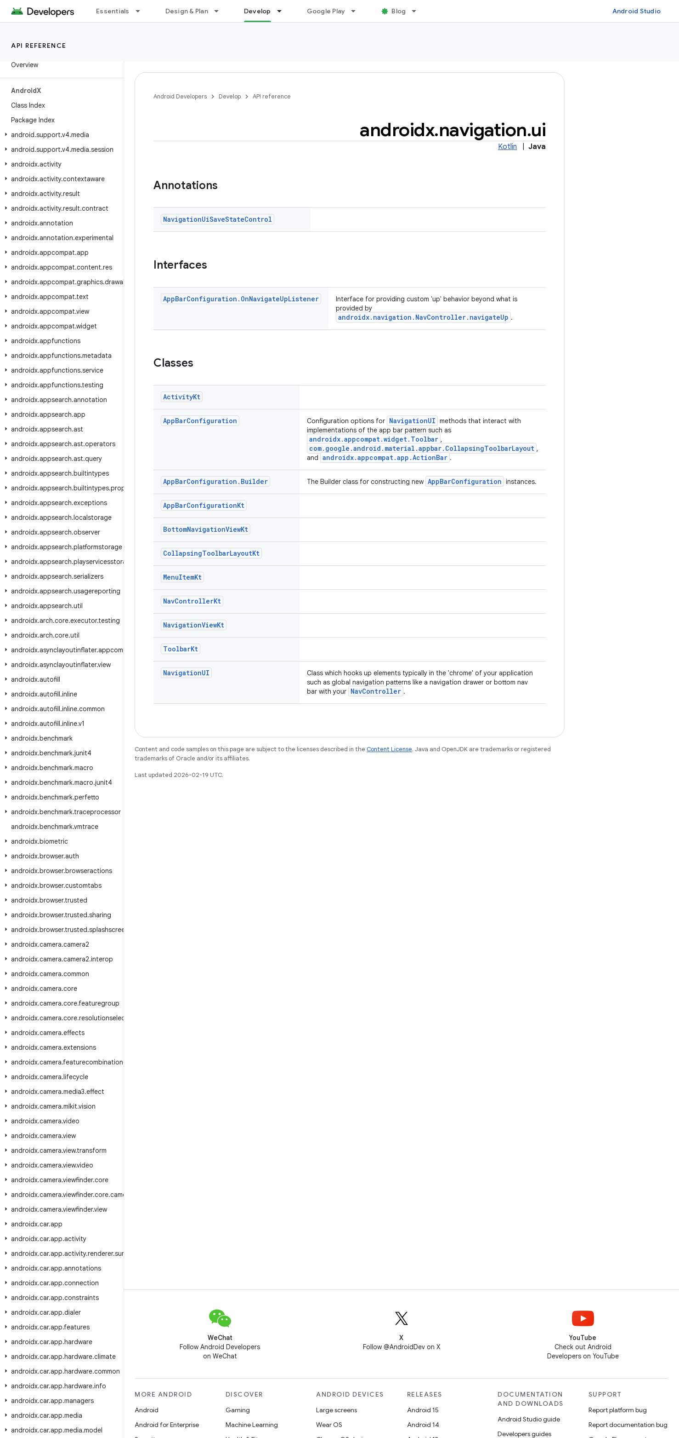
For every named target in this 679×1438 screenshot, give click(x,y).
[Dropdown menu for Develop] (283, 11)
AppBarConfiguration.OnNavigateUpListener (241, 298)
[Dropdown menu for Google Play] (357, 11)
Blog (398, 11)
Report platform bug (617, 1410)
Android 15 (423, 1410)
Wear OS (329, 1425)
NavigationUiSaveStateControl (217, 219)
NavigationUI (412, 420)
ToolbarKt (180, 648)
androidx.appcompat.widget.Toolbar (373, 439)
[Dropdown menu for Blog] (418, 11)
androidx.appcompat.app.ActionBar (385, 457)
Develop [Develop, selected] (257, 11)
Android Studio (636, 11)
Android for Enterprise (167, 1425)
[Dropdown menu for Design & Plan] (220, 11)
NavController (376, 691)
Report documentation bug (628, 1425)
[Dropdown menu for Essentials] (142, 11)
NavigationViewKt (193, 625)
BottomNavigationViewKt (205, 529)
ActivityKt (181, 396)
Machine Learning (252, 1425)
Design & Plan (186, 11)
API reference (39, 45)
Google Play (326, 11)
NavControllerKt (192, 601)
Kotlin (507, 146)
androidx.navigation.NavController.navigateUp (423, 317)
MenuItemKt (182, 577)
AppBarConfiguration (200, 420)
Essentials (113, 11)
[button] (60, 134)
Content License (389, 749)
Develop (230, 96)
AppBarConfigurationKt (203, 505)
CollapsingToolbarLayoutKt (211, 553)
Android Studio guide (529, 1419)
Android (146, 1410)
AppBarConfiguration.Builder (215, 481)
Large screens (336, 1410)
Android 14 (423, 1425)
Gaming (238, 1410)
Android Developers (180, 96)
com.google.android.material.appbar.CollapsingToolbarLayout (421, 448)
